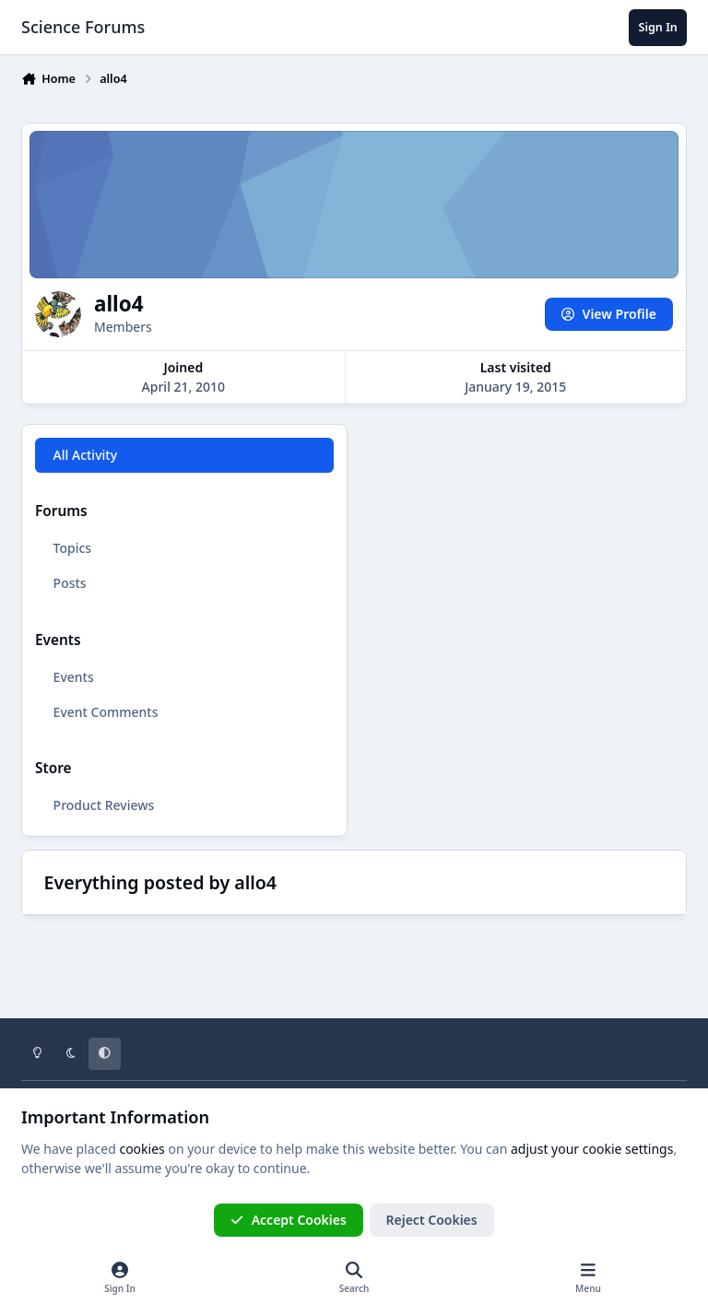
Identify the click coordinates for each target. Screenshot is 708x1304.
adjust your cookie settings (592, 1148)
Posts (70, 583)
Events (73, 677)
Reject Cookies (432, 1219)
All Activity (85, 455)
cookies (141, 1148)
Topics (72, 548)
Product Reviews (104, 805)
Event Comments (106, 712)
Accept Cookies (288, 1219)
